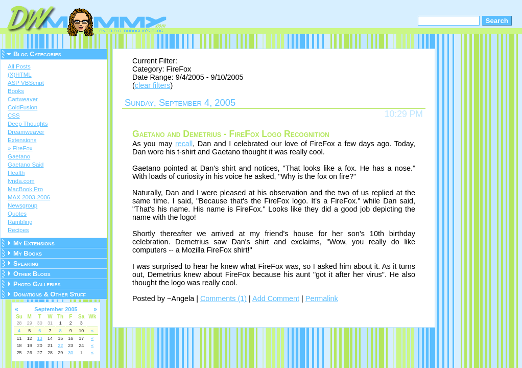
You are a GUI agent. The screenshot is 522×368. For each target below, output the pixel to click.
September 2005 (55, 309)
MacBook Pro (25, 189)
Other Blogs (32, 274)
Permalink (321, 298)
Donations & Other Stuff (49, 294)
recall (184, 144)
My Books (27, 253)
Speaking (26, 263)
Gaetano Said (25, 165)
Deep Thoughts (28, 124)
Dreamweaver (26, 132)
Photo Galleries (36, 284)
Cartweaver (23, 99)
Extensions (22, 140)
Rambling (20, 222)
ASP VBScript (26, 83)
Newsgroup (22, 205)
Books (16, 91)
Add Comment (275, 298)
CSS (14, 115)
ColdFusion (22, 107)
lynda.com (21, 181)
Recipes (18, 230)
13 (39, 338)
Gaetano (19, 156)
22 (60, 345)
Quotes (17, 214)
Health (16, 173)
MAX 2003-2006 (29, 197)
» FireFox (20, 148)
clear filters (153, 85)
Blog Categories (37, 54)
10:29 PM (404, 114)
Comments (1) (223, 298)
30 (70, 352)
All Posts (19, 66)
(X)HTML (20, 75)
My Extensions (34, 243)
